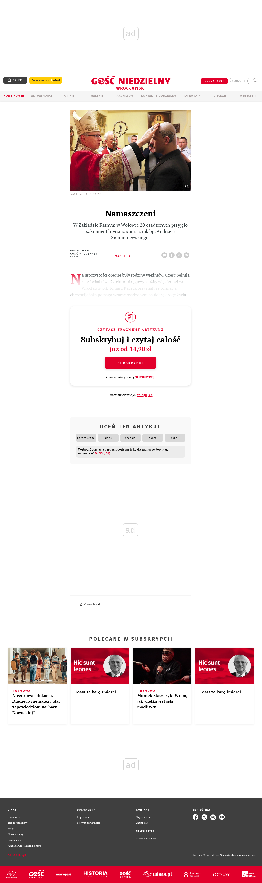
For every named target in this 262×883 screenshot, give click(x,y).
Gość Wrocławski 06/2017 (84, 255)
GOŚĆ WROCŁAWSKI (90, 604)
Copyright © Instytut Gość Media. (209, 855)
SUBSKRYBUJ (214, 81)
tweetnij (180, 254)
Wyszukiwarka (255, 80)
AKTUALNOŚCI (41, 95)
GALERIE (97, 95)
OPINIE (69, 95)
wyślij (187, 254)
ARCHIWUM (125, 95)
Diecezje (220, 95)
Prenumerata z (45, 80)
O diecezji (248, 95)
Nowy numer (13, 95)
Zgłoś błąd (17, 855)
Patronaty (192, 95)
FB (172, 254)
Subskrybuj (130, 363)
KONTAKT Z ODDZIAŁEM (158, 95)
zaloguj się (239, 81)
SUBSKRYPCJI (145, 377)
